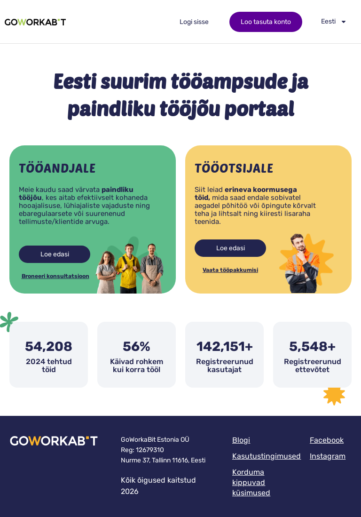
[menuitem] (334, 22)
